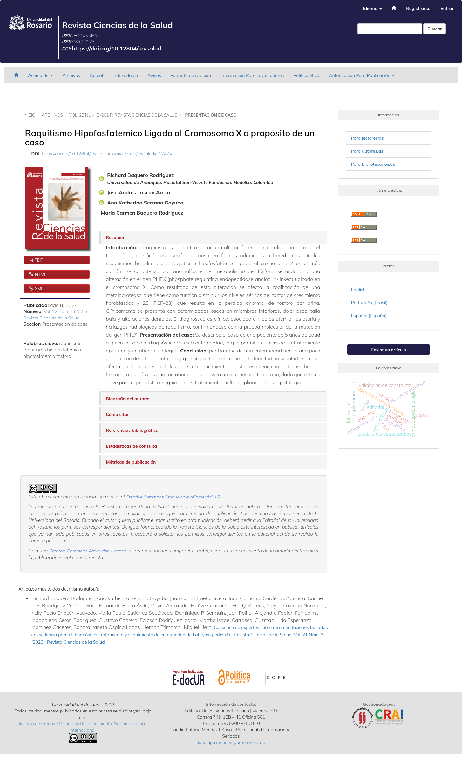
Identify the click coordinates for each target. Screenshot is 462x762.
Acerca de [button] (40, 75)
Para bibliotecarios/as (373, 164)
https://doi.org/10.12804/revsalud (116, 48)
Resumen (115, 237)
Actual (96, 75)
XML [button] (38, 288)
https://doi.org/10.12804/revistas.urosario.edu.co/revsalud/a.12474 (107, 154)
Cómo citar (117, 414)
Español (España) (369, 315)
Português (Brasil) (369, 302)
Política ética (307, 75)
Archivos (71, 75)
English (358, 289)
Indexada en (125, 75)
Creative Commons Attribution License (87, 551)
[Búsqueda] (389, 28)
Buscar (434, 29)
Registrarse (418, 8)
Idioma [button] (372, 8)
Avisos (154, 75)
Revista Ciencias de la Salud (117, 25)
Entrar (447, 8)
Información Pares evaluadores (252, 75)
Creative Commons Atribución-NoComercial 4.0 (173, 497)
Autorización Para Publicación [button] (362, 75)
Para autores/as (367, 151)
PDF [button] (37, 260)
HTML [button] (40, 274)
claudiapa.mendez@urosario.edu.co (231, 742)
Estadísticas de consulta (131, 446)
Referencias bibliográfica (132, 430)
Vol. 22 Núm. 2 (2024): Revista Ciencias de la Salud (123, 114)
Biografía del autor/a (128, 399)
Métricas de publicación (131, 462)
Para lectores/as (367, 138)
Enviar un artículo (388, 349)
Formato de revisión (191, 75)
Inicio (30, 114)
